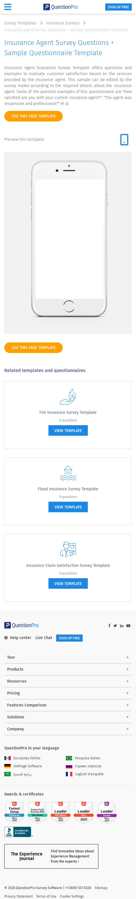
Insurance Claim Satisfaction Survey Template (68, 565)
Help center (17, 637)
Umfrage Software (23, 766)
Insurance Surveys (67, 23)
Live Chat (43, 637)
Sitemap (101, 888)
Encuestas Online (22, 758)
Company (15, 729)
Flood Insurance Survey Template (68, 489)
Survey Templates (24, 23)
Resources (17, 681)
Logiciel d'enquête (85, 774)
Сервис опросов (83, 766)
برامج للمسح (18, 774)
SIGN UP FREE (118, 7)
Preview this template (24, 139)
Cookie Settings (72, 896)
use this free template (33, 116)
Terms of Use (46, 896)
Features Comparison (26, 705)
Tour (11, 657)
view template (68, 430)
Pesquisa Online (83, 758)
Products (15, 669)
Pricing (13, 693)
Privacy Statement (18, 896)
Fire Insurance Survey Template (68, 412)
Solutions (15, 717)
